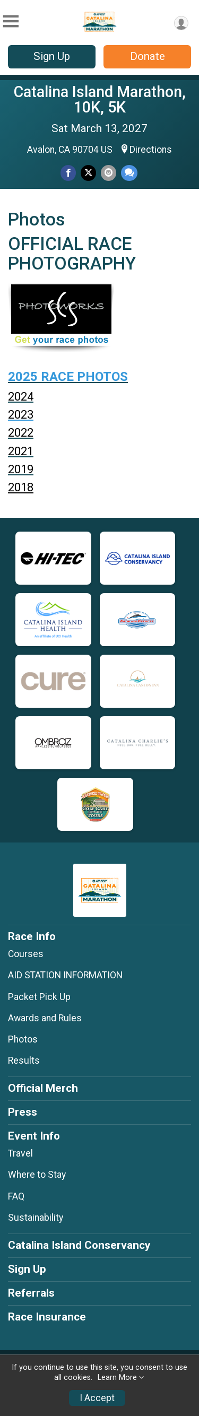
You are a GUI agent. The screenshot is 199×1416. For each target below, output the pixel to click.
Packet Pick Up (39, 997)
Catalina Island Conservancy (79, 1245)
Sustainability (35, 1217)
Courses (26, 954)
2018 (20, 487)
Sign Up (51, 56)
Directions (150, 149)
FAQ (16, 1196)
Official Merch (43, 1088)
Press (22, 1112)
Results (24, 1060)
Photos (23, 1039)
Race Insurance (47, 1316)
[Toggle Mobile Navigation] (10, 21)
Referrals (31, 1293)
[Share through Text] (129, 172)
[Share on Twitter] (88, 172)
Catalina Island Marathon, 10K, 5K (100, 99)
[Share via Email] (108, 172)
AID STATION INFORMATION (65, 975)
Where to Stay (37, 1174)
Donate (147, 56)
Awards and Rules (45, 1018)
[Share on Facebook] (68, 172)
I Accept (97, 1398)
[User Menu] (181, 23)
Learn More (117, 1377)
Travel (20, 1153)
